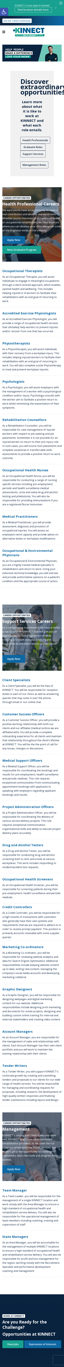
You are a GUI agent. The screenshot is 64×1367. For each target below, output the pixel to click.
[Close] (61, 3)
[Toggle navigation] (3, 32)
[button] (4, 12)
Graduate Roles (33, 147)
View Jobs (13, 1344)
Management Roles (34, 165)
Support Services (33, 154)
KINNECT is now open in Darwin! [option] (33, 8)
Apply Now (13, 240)
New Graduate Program (21, 249)
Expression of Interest (42, 1344)
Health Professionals (35, 140)
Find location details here (33, 9)
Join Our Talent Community (17, 20)
